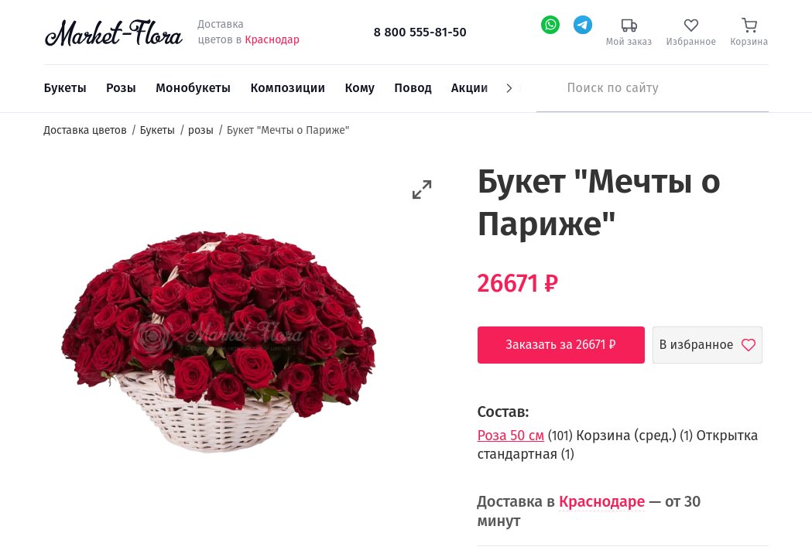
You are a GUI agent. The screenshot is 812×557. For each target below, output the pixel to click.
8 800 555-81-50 (420, 32)
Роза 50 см (511, 435)
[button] (422, 190)
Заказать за (572, 345)
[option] (218, 338)
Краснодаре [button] (602, 501)
